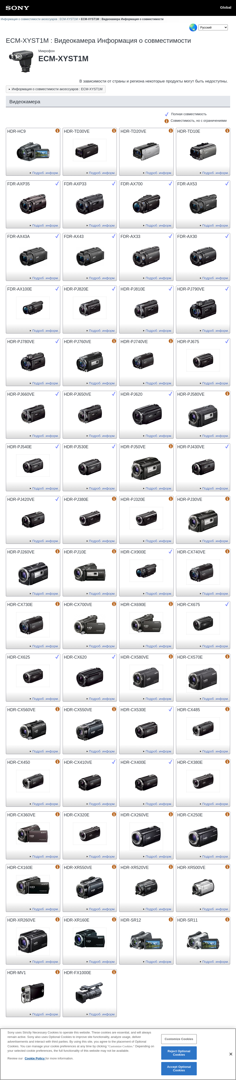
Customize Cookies (179, 1042)
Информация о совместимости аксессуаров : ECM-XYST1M (39, 19)
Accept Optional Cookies (179, 1071)
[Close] (231, 1057)
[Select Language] (213, 27)
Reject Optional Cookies (179, 1055)
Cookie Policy (35, 1061)
